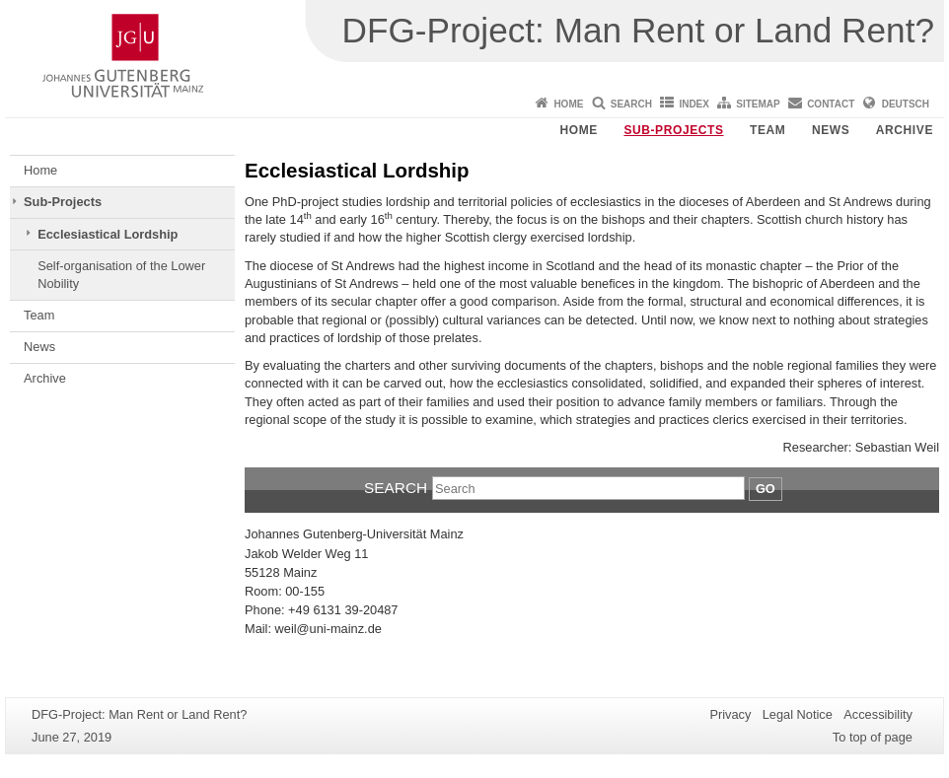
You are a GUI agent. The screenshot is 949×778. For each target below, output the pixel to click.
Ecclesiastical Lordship (107, 234)
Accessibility (877, 714)
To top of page (872, 737)
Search (631, 104)
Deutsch (905, 104)
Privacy (730, 714)
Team (767, 130)
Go (765, 488)
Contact (830, 104)
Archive (904, 130)
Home (568, 104)
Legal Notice (798, 714)
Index (694, 104)
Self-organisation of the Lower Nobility (121, 274)
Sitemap (757, 104)
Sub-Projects (673, 130)
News (830, 130)
